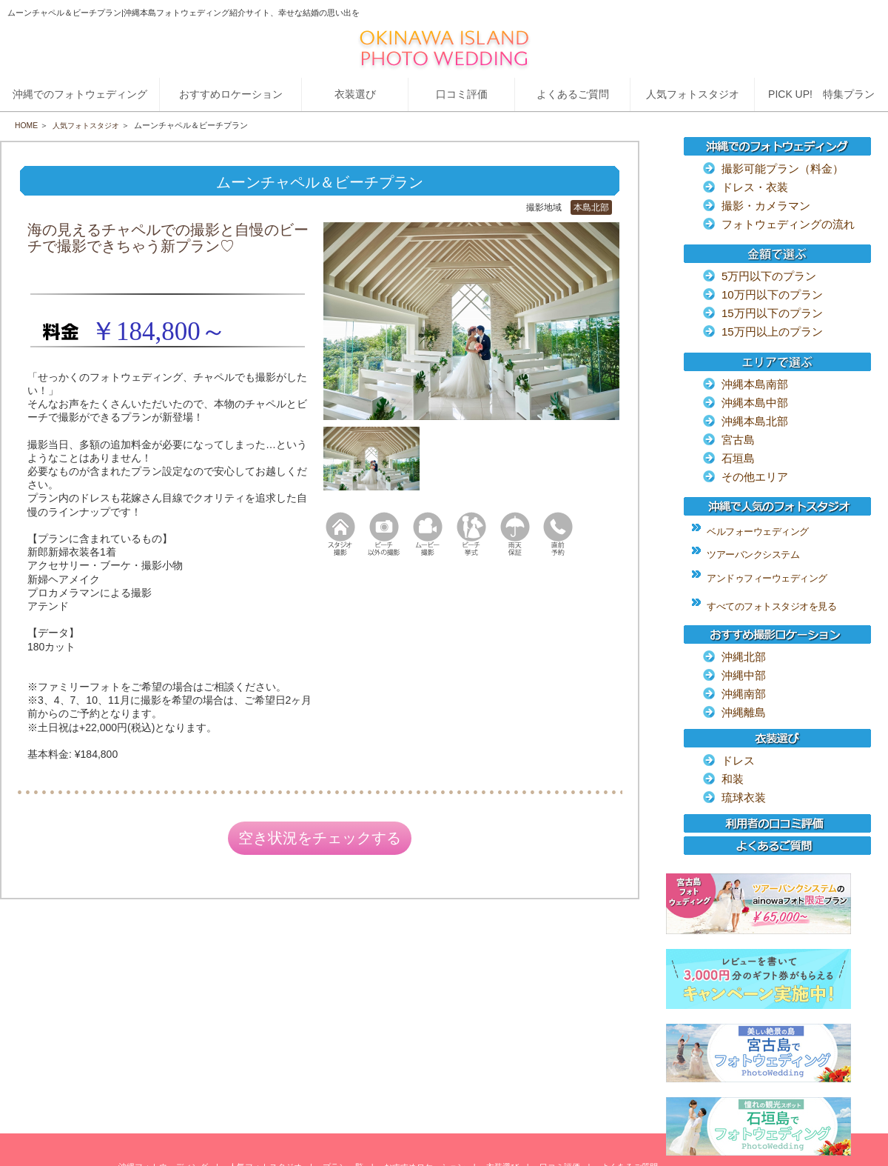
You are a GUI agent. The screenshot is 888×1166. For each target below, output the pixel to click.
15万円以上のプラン (772, 331)
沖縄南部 (744, 693)
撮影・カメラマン (766, 205)
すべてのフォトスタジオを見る (771, 606)
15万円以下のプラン (772, 313)
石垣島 (738, 458)
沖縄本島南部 (755, 384)
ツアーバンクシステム (753, 554)
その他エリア (755, 476)
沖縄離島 (744, 712)
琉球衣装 (744, 797)
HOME (27, 125)
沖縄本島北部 (755, 421)
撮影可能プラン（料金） (783, 168)
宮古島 (738, 439)
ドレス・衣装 (755, 187)
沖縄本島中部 (755, 402)
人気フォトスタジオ (90, 125)
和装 (733, 779)
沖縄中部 (744, 675)
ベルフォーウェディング (758, 531)
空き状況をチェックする (319, 840)
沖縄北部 (744, 656)
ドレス (738, 760)
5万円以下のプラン (769, 276)
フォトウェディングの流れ (788, 224)
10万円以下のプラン (772, 294)
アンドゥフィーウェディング (767, 578)
